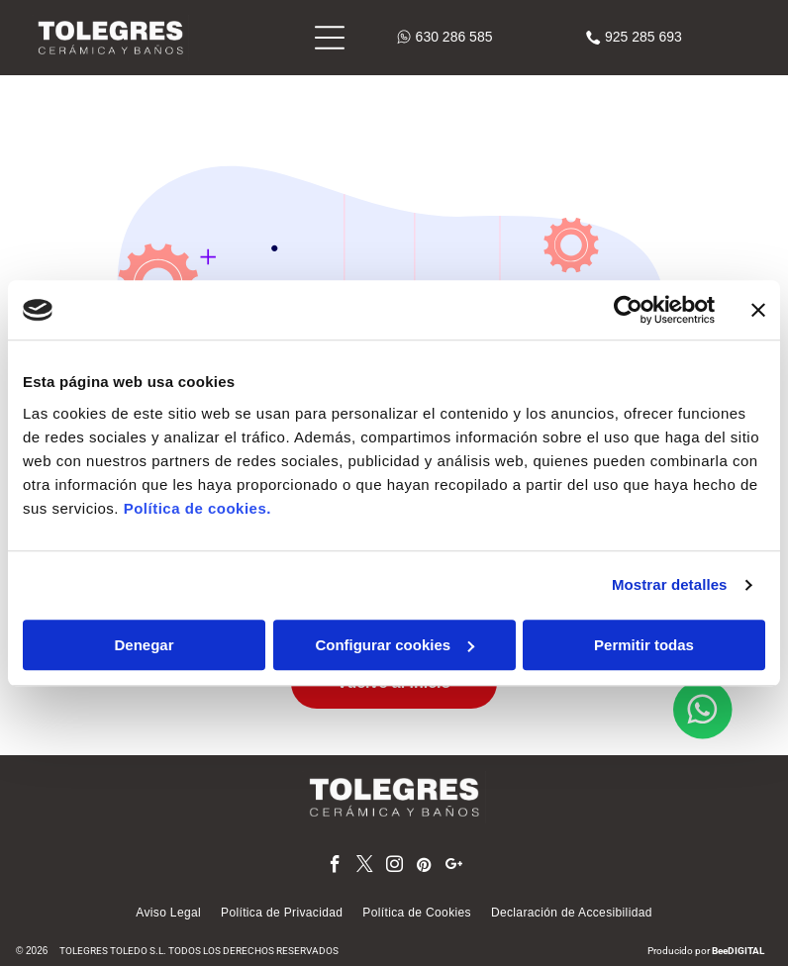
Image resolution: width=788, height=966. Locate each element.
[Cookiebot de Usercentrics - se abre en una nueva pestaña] (628, 310)
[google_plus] (454, 867)
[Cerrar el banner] (758, 310)
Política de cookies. (197, 508)
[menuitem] (168, 912)
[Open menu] (330, 37)
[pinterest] (424, 867)
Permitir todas (644, 644)
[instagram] (394, 867)
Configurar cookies (394, 644)
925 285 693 (643, 37)
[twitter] (364, 867)
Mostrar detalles (670, 584)
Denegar (143, 644)
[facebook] (335, 867)
